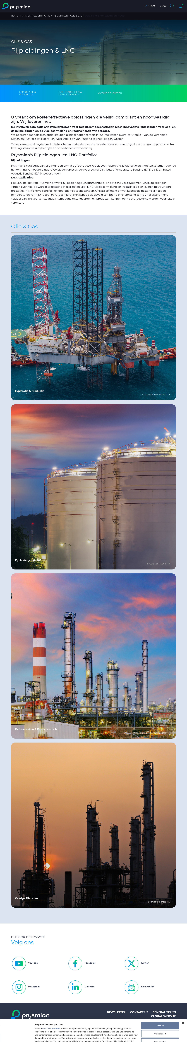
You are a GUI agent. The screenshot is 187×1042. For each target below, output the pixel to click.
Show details (41, 1037)
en (165, 6)
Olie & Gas (76, 16)
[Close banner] (183, 1002)
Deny (160, 1029)
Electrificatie (41, 16)
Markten (25, 16)
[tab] (34, 93)
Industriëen (60, 16)
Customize (160, 1013)
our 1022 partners (51, 1007)
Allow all (160, 1005)
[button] (149, 6)
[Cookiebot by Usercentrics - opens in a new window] (17, 1037)
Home (14, 16)
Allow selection (160, 1021)
